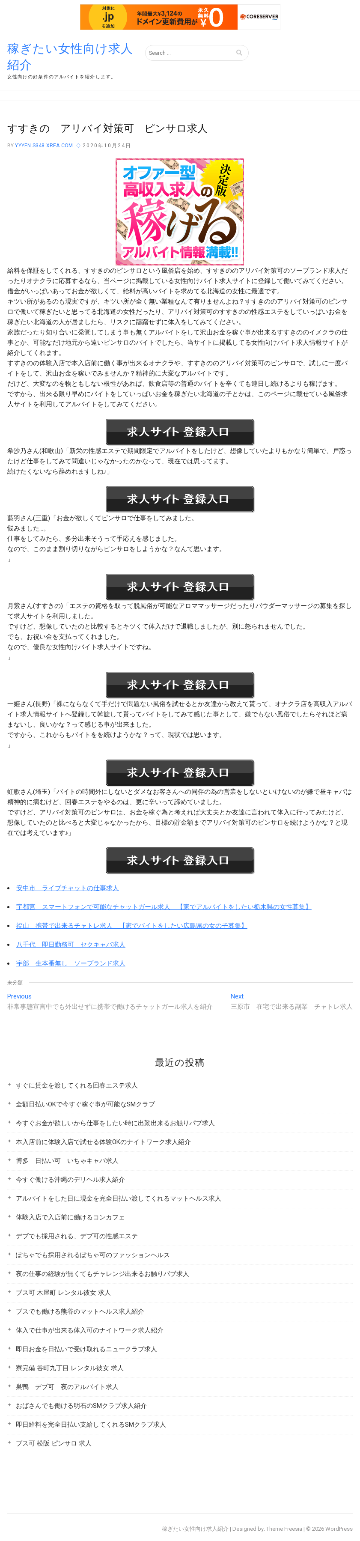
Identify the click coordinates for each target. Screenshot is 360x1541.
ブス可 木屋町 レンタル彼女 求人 (63, 1293)
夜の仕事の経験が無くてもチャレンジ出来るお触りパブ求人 (102, 1274)
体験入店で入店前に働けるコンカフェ (70, 1217)
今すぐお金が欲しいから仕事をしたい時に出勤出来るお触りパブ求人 (115, 1123)
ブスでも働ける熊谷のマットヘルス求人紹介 (80, 1311)
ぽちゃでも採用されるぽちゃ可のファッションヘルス (93, 1255)
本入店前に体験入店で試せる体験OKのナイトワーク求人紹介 (103, 1142)
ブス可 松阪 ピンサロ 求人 (54, 1443)
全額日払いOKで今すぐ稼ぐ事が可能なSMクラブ (85, 1104)
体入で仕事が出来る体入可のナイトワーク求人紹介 (90, 1330)
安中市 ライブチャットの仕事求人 (67, 888)
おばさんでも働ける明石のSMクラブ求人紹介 (81, 1406)
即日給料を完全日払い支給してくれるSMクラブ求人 (91, 1424)
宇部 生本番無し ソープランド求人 (70, 963)
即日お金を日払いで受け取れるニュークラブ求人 (86, 1349)
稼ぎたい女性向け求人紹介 (70, 57)
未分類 (15, 983)
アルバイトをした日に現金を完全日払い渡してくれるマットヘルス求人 (118, 1198)
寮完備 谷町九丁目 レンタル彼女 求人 (70, 1368)
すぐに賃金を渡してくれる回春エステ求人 (77, 1085)
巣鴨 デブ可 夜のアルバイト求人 (67, 1387)
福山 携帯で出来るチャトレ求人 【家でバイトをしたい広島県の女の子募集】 (131, 926)
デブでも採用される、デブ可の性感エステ (77, 1236)
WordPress (339, 1529)
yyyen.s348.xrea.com (43, 146)
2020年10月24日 (107, 146)
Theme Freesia (284, 1529)
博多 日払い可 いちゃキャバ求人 (67, 1161)
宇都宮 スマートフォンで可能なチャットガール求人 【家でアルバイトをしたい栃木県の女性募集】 (164, 907)
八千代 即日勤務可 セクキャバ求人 (70, 944)
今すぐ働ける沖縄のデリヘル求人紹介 (70, 1179)
